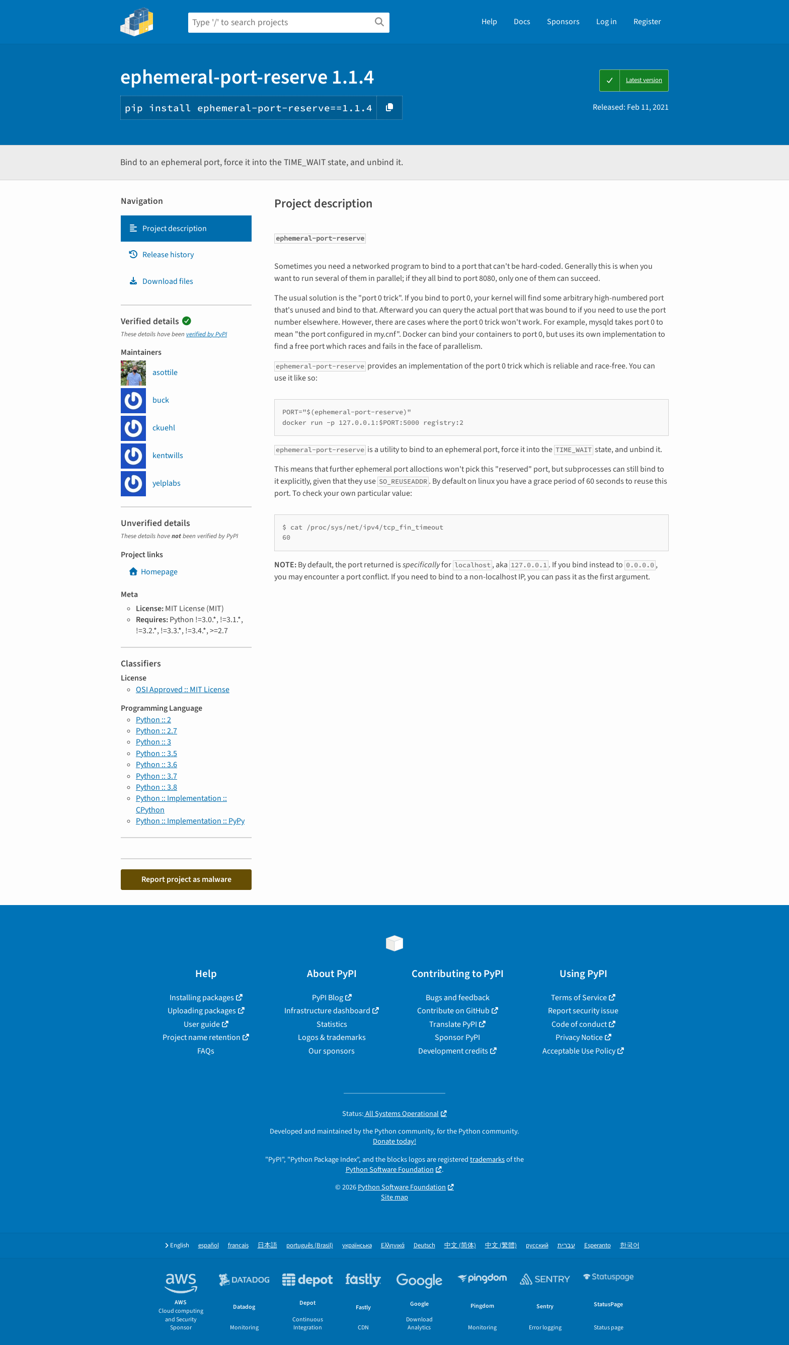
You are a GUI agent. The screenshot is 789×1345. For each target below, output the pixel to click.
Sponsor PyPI (457, 1037)
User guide (202, 1024)
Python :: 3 (153, 742)
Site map (394, 1197)
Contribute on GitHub (453, 1010)
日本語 (267, 1245)
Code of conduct (579, 1024)
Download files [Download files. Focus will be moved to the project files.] (160, 281)
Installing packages (202, 997)
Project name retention (202, 1037)
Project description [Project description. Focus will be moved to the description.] (167, 228)
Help (489, 21)
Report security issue (583, 1010)
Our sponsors (331, 1051)
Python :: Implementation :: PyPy (190, 821)
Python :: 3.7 (156, 776)
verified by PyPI (206, 334)
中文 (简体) (460, 1245)
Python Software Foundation (390, 1169)
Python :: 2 (153, 719)
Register (647, 21)
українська (357, 1245)
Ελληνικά (393, 1245)
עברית (566, 1245)
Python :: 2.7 (156, 730)
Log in (606, 21)
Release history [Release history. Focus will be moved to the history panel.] (161, 254)
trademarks (487, 1159)
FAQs (205, 1051)
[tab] (186, 228)
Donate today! (394, 1141)
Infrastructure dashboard (327, 1010)
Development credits (453, 1051)
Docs (522, 21)
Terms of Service (579, 997)
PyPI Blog (327, 997)
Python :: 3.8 (156, 787)
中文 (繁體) (501, 1245)
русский (537, 1245)
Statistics (332, 1024)
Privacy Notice (579, 1037)
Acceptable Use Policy (578, 1051)
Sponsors (563, 21)
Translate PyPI (453, 1024)
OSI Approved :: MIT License (182, 689)
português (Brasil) (309, 1245)
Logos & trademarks (332, 1037)
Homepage (153, 571)
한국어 (630, 1245)
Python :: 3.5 (156, 753)
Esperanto (597, 1245)
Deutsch (424, 1245)
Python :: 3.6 (156, 764)
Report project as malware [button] (186, 879)
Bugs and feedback (458, 997)
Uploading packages (202, 1010)
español (208, 1245)
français (238, 1245)
